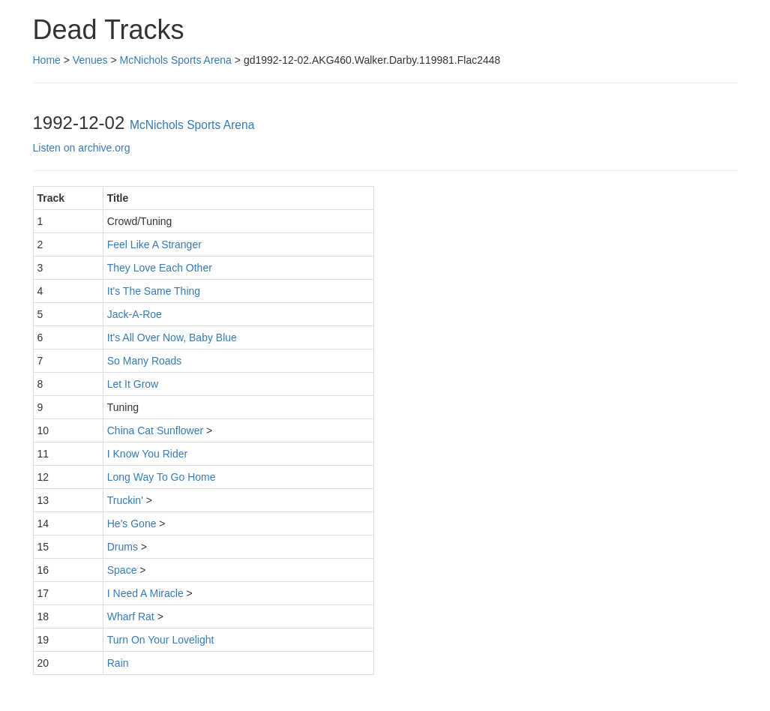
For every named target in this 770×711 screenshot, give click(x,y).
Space (122, 570)
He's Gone (132, 524)
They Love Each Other (159, 268)
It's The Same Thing (153, 291)
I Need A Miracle (145, 593)
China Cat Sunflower (155, 430)
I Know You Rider (147, 454)
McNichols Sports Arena (176, 60)
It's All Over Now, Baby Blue (172, 338)
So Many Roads (144, 361)
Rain (118, 663)
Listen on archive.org (81, 148)
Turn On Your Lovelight (160, 640)
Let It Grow (132, 384)
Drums (122, 547)
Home (47, 60)
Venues (90, 60)
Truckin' (125, 500)
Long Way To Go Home (161, 477)
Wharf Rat (130, 616)
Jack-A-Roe (134, 314)
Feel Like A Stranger (154, 244)
